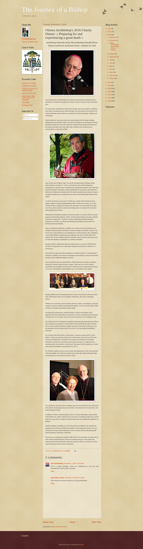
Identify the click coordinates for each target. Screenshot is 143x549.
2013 (109, 88)
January (112, 78)
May (111, 66)
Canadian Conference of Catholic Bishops (29, 89)
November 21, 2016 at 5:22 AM (74, 477)
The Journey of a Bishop (55, 9)
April (111, 69)
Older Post (96, 522)
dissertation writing (57, 477)
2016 (109, 35)
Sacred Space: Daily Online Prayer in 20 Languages (28, 97)
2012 (109, 91)
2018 (109, 28)
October (112, 54)
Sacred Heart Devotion (29, 93)
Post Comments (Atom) (59, 527)
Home (72, 522)
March (111, 72)
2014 (109, 85)
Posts (25, 115)
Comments (27, 118)
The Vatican (25, 102)
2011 (109, 94)
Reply (52, 471)
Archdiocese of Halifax (29, 83)
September (113, 57)
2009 (109, 101)
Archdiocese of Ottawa (29, 86)
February (112, 75)
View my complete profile (30, 42)
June (111, 63)
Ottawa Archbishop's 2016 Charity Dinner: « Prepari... (114, 46)
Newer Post (48, 522)
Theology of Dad (27, 105)
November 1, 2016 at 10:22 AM (74, 463)
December (113, 37)
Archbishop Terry (30, 39)
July (110, 60)
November (113, 40)
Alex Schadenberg (57, 463)
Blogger (81, 544)
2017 (109, 31)
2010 (109, 98)
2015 (109, 82)
